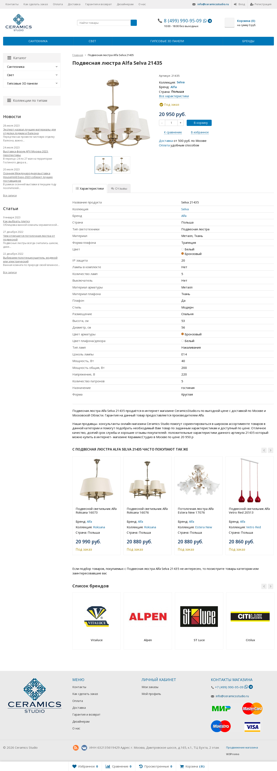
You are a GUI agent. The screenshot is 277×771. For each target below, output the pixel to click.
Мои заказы (150, 687)
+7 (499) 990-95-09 (229, 687)
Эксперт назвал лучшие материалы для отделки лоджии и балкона (29, 131)
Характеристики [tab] (90, 188)
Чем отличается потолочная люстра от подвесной (29, 237)
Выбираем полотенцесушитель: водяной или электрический (30, 259)
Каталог (16, 58)
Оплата (58, 4)
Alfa (174, 87)
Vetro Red (253, 527)
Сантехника (38, 41)
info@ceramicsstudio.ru (213, 4)
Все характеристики (174, 96)
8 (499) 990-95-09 (183, 20)
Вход (239, 4)
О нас (142, 4)
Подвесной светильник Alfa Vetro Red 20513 (249, 510)
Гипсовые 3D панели (167, 41)
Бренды (248, 41)
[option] (103, 165)
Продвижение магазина (242, 747)
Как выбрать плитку (16, 221)
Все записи (10, 195)
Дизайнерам (125, 4)
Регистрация (260, 4)
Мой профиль (151, 694)
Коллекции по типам (27, 100)
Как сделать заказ (36, 4)
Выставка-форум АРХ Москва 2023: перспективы (25, 153)
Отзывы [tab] (119, 188)
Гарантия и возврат (98, 4)
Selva (181, 82)
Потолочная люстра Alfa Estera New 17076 (196, 510)
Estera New (203, 527)
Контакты (12, 4)
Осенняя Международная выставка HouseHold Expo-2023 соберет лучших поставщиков (28, 177)
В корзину (198, 123)
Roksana (99, 527)
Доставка (74, 4)
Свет (92, 41)
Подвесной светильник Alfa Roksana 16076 (147, 510)
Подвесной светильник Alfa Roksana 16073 (96, 510)
